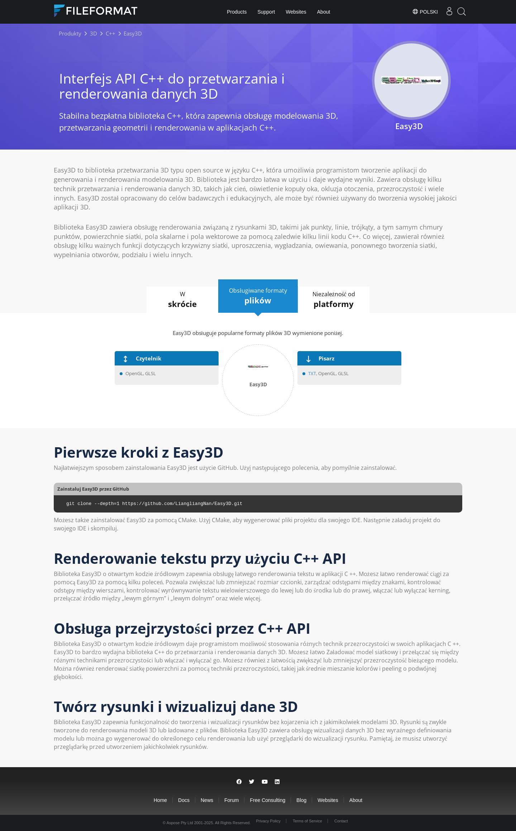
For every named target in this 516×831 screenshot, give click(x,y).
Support (266, 12)
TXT (312, 373)
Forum (231, 800)
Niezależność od (334, 300)
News (207, 800)
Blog (301, 800)
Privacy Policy (268, 821)
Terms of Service (307, 821)
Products (237, 12)
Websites (296, 12)
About (323, 12)
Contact (341, 821)
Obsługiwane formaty (258, 296)
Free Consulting (267, 800)
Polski (425, 11)
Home (160, 800)
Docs (184, 800)
